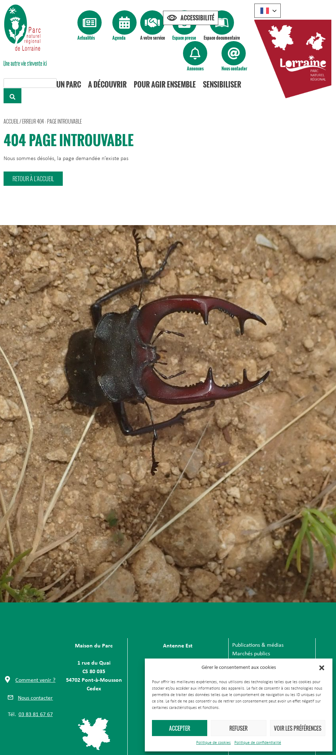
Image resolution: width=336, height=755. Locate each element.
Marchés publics (251, 654)
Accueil (11, 121)
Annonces (195, 68)
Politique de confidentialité (257, 743)
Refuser (238, 728)
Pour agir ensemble (165, 84)
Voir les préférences (297, 728)
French (264, 11)
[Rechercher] (12, 95)
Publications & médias (258, 645)
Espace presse (184, 38)
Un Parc (68, 84)
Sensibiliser (222, 84)
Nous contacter (234, 68)
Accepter (179, 728)
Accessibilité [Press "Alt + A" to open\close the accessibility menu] (197, 18)
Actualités (86, 38)
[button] (321, 667)
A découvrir (107, 84)
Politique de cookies (213, 743)
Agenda (119, 38)
